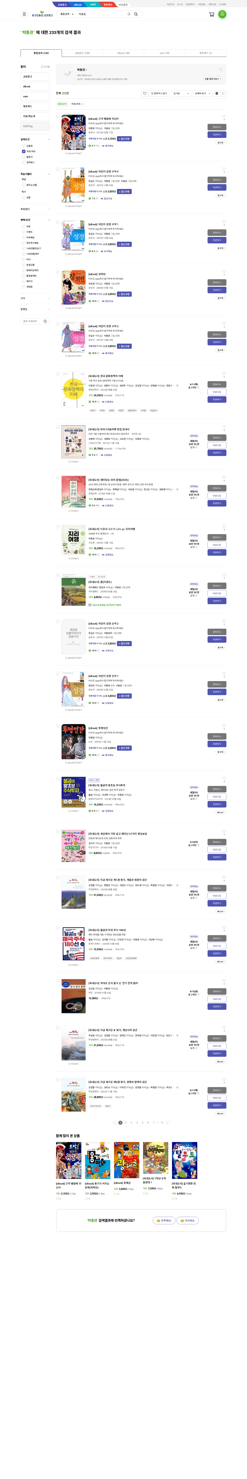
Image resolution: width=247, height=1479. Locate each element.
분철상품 (30, 265)
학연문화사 (94, 889)
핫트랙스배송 (32, 243)
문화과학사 (94, 390)
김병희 (92, 439)
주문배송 (202, 4)
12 (162, 1122)
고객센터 (222, 4)
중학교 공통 (31, 185)
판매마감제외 (32, 270)
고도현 (123, 439)
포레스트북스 (95, 943)
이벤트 (29, 232)
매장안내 (212, 4)
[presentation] (41, 53)
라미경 (138, 885)
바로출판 (123, 4)
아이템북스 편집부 (97, 587)
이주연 (123, 1087)
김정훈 (92, 885)
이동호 (107, 128)
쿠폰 (28, 226)
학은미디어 (94, 847)
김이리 (92, 843)
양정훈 (138, 1087)
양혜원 (154, 385)
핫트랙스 (108, 4)
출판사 (29, 157)
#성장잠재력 (131, 958)
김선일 (92, 988)
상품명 (29, 146)
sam (93, 4)
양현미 (107, 385)
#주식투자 (107, 958)
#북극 (107, 1106)
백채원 (116, 489)
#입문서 (153, 410)
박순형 (131, 489)
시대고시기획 (95, 443)
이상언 (120, 939)
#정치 (92, 410)
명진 (91, 992)
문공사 (92, 132)
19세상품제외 (32, 254)
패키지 (29, 281)
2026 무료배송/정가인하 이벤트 (106, 605)
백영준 (154, 885)
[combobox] (66, 14)
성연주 (123, 385)
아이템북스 (94, 591)
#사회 (102, 410)
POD (28, 259)
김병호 (107, 439)
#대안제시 (132, 410)
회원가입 (170, 4)
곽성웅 (92, 1035)
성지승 (107, 1087)
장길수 (92, 181)
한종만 (107, 885)
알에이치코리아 (96, 799)
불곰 (91, 795)
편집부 (92, 685)
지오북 (92, 542)
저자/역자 (30, 151)
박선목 (105, 795)
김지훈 (105, 939)
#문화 (111, 410)
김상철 (138, 385)
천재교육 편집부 (96, 489)
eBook (77, 4)
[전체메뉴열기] (24, 14)
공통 (28, 197)
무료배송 (30, 237)
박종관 (81, 69)
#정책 (121, 410)
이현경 (154, 1035)
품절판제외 (31, 276)
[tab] (41, 53)
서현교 (123, 885)
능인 (91, 742)
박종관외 (108, 633)
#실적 (119, 958)
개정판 (29, 287)
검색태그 (30, 162)
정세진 (123, 1035)
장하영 (138, 1035)
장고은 (147, 489)
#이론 (143, 410)
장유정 (92, 283)
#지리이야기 (95, 1106)
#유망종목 (94, 958)
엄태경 (162, 489)
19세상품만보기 (33, 248)
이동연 (92, 385)
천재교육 (93, 493)
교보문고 (62, 4)
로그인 (180, 4)
